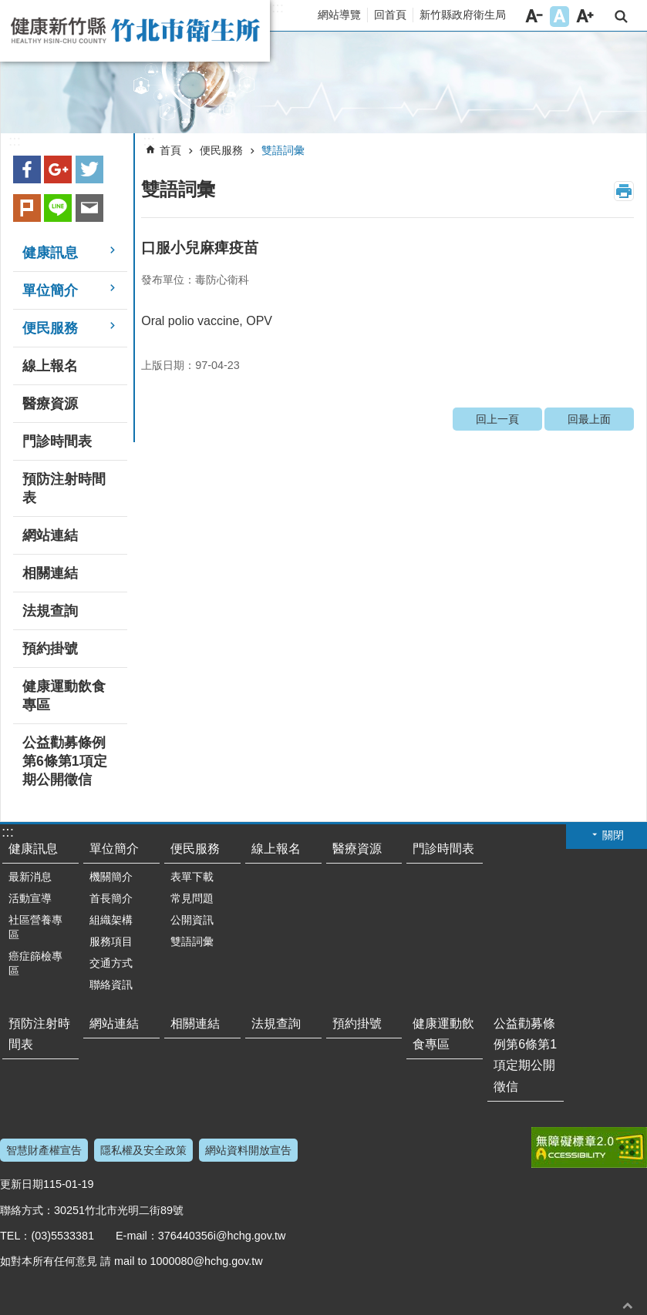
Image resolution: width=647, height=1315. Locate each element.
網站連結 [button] (50, 535)
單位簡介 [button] (50, 290)
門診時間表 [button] (57, 441)
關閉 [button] (613, 835)
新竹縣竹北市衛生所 (135, 31)
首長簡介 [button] (111, 898)
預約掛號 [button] (50, 648)
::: (277, 7)
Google (58, 169)
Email (89, 208)
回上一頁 (497, 419)
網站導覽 (339, 14)
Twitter (89, 169)
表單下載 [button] (192, 877)
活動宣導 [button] (30, 898)
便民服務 (221, 150)
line (58, 208)
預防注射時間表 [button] (64, 488)
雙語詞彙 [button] (192, 941)
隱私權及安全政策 (143, 1150)
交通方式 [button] (111, 963)
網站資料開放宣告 (248, 1150)
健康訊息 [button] (50, 252)
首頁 (170, 150)
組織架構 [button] (111, 920)
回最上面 (589, 419)
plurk (27, 208)
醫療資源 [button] (50, 403)
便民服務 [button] (50, 328)
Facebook (27, 169)
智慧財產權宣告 (44, 1150)
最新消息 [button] (30, 877)
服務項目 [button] (111, 941)
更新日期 (21, 1184)
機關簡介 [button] (111, 877)
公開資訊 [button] (192, 920)
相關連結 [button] (50, 573)
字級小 (534, 16)
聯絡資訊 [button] (111, 984)
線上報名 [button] (50, 366)
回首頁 (390, 14)
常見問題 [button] (192, 898)
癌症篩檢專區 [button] (35, 963)
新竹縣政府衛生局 (463, 14)
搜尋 (621, 16)
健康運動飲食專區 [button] (64, 696)
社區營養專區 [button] (35, 927)
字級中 (559, 16)
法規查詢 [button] (50, 611)
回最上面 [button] (627, 1305)
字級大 (585, 16)
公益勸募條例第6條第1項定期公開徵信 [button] (64, 761)
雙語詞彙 (283, 150)
